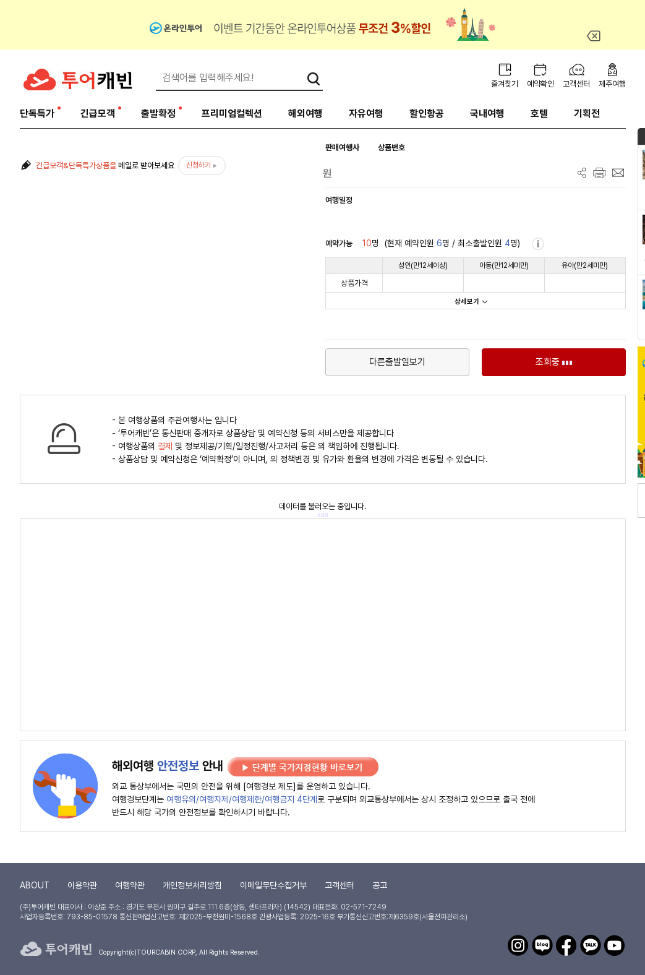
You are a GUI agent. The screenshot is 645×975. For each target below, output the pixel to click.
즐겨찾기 (504, 84)
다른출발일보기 (397, 361)
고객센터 (576, 84)
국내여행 (487, 113)
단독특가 (37, 113)
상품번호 (391, 148)
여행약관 (130, 885)
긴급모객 (97, 113)
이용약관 (82, 885)
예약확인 (540, 84)
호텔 (539, 113)
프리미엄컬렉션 (232, 113)
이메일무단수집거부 (273, 885)
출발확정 (158, 113)
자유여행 (366, 113)
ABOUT (34, 885)
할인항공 (426, 113)
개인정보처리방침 (192, 885)
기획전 (587, 113)
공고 (379, 885)
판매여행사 (342, 148)
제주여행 (612, 84)
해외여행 (305, 113)
